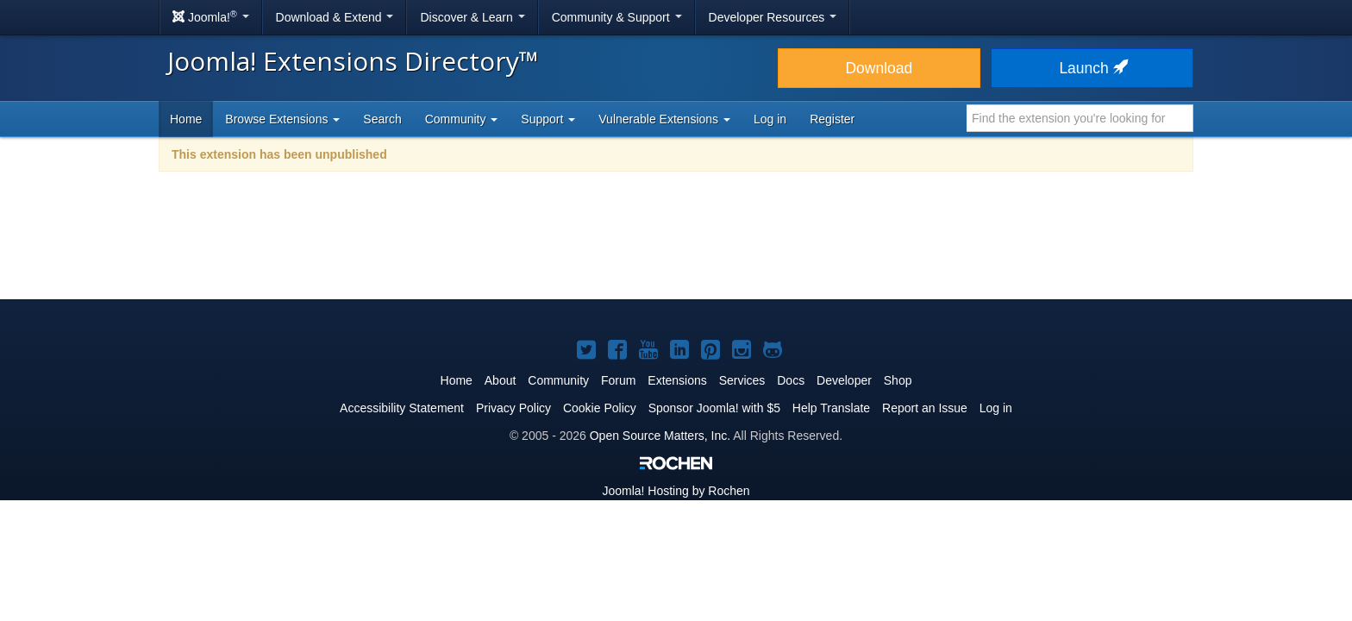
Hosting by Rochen (675, 491)
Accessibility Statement (402, 408)
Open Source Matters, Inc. (660, 435)
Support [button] (548, 119)
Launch (1091, 68)
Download (878, 68)
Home (186, 119)
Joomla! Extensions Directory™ (353, 60)
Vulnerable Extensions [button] (664, 119)
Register (832, 119)
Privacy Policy (513, 408)
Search (382, 119)
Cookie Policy (599, 408)
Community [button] (461, 119)
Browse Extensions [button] (282, 119)
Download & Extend (335, 17)
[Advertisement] (676, 246)
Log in (770, 119)
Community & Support (617, 17)
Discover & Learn (472, 17)
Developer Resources (773, 17)
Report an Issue (924, 408)
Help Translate (831, 408)
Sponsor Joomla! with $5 (714, 408)
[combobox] (1080, 118)
